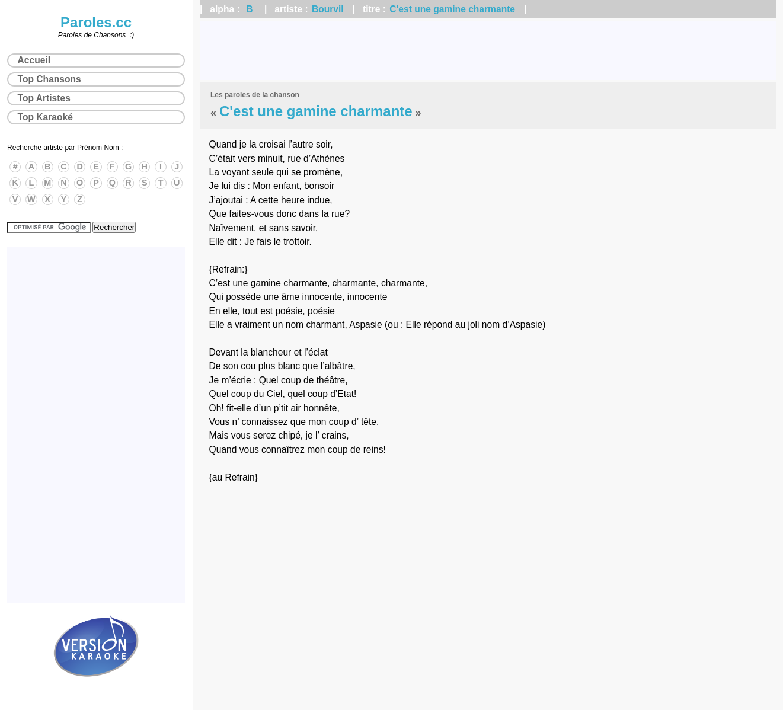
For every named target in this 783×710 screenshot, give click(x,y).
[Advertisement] (487, 50)
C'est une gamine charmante (452, 9)
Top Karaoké (45, 117)
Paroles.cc (96, 22)
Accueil (34, 60)
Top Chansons (49, 79)
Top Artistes (44, 98)
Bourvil (328, 9)
